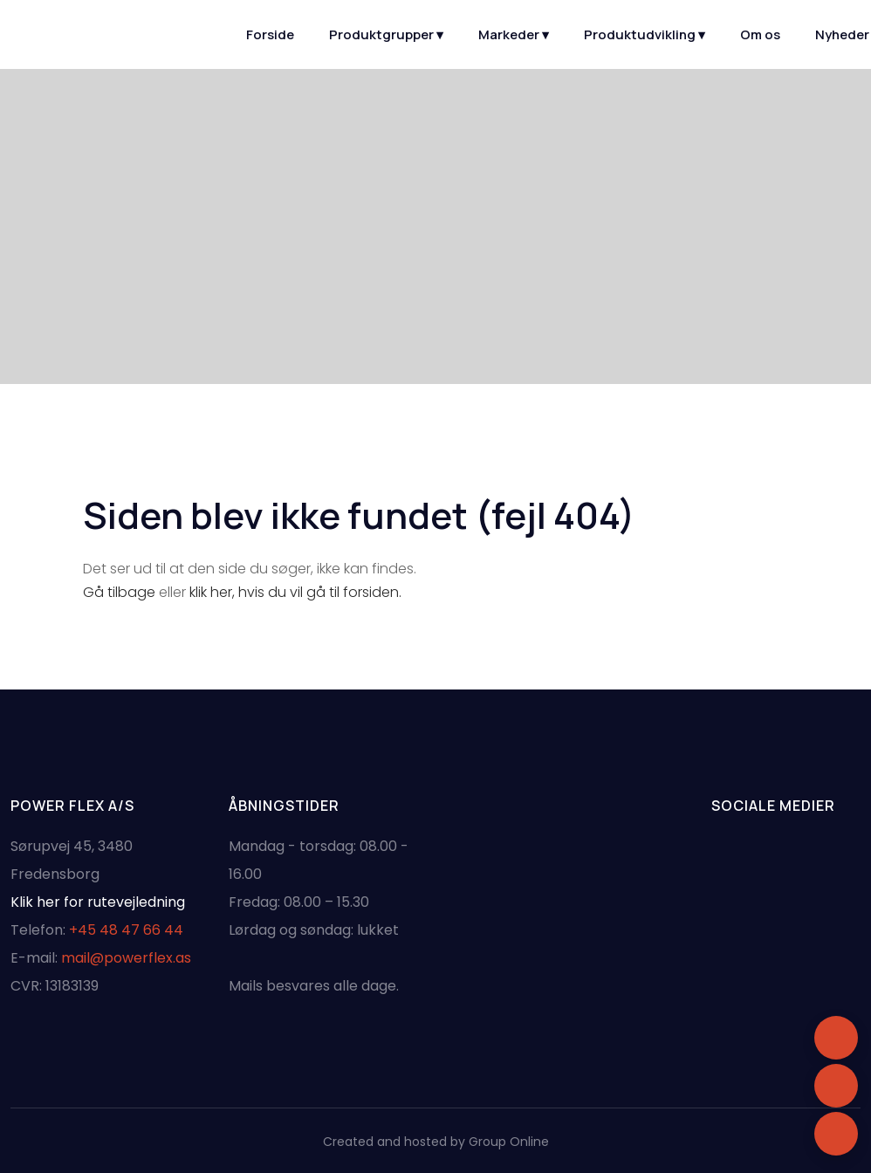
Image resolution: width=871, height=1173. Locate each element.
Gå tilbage (119, 592)
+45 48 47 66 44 (126, 930)
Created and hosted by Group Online (436, 1141)
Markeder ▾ (513, 34)
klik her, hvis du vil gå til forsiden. (295, 592)
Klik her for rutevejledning (97, 902)
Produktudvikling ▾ (644, 34)
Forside (270, 34)
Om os (760, 34)
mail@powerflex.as (126, 958)
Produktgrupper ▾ (386, 34)
